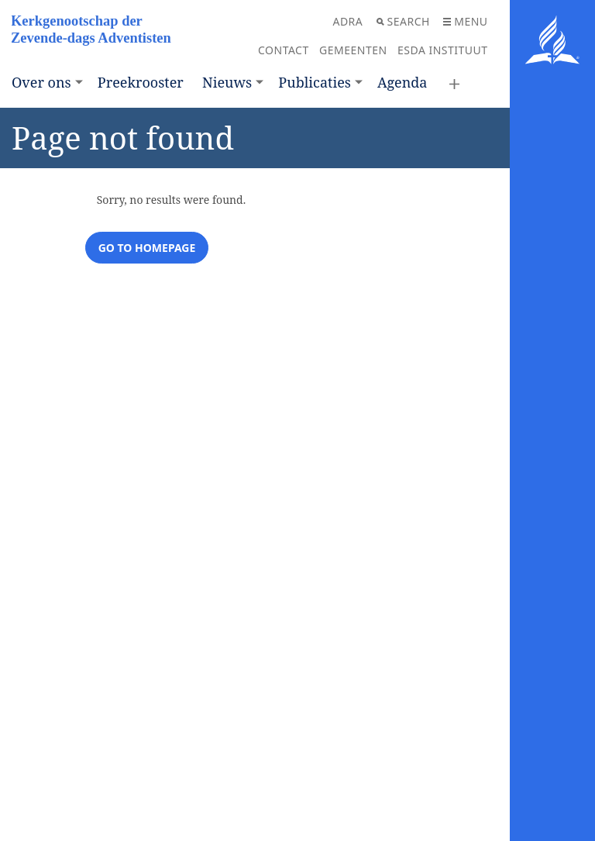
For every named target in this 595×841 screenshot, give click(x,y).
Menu (465, 21)
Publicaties (314, 82)
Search (403, 21)
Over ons (41, 82)
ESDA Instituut (442, 50)
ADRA (347, 21)
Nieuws (227, 82)
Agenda (402, 82)
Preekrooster (141, 82)
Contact (283, 50)
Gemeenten (353, 50)
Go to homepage (147, 247)
